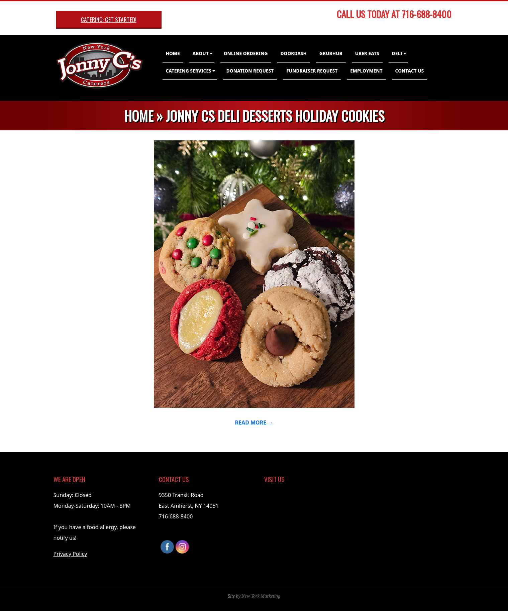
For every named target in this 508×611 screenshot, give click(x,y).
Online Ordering (246, 53)
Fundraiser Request (311, 71)
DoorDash (293, 53)
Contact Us (409, 71)
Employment (366, 71)
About (201, 53)
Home (173, 53)
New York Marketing (260, 596)
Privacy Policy (70, 554)
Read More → (254, 422)
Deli (397, 53)
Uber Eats (367, 53)
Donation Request (250, 71)
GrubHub (330, 53)
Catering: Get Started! (108, 19)
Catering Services (188, 71)
